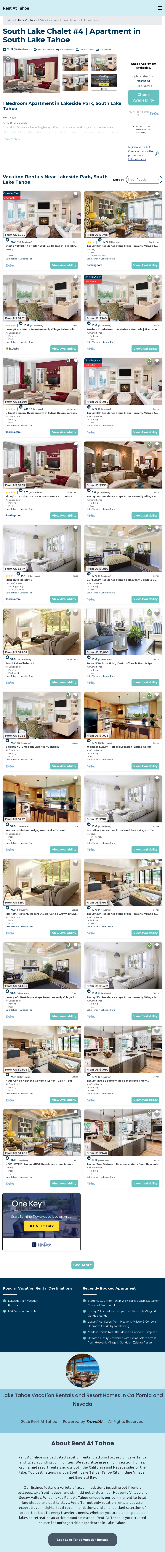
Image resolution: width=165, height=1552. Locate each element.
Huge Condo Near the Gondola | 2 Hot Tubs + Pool (39, 1080)
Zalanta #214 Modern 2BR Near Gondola (32, 746)
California (53, 20)
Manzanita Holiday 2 (19, 579)
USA (41, 20)
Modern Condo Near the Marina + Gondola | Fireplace (122, 329)
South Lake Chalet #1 (20, 663)
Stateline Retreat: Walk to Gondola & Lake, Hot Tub (121, 830)
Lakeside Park (90, 20)
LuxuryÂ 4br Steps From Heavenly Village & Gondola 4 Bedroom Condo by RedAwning (123, 1324)
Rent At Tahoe (44, 1421)
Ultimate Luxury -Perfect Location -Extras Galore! (119, 746)
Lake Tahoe (70, 20)
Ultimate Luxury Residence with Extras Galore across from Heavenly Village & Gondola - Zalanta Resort (122, 1340)
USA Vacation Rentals (22, 1311)
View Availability (64, 265)
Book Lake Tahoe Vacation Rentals (82, 1540)
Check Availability (143, 97)
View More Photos (19, 88)
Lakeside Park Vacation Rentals (23, 1303)
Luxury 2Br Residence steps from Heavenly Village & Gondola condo (122, 1313)
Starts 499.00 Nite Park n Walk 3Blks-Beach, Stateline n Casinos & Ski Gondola (124, 1303)
